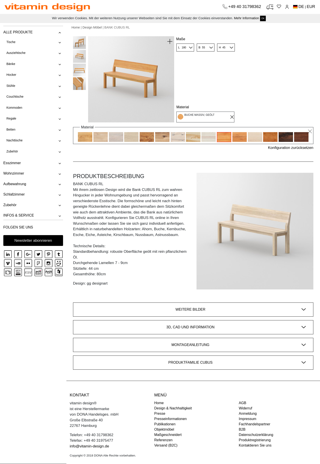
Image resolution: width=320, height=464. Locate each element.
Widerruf (245, 408)
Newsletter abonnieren (33, 240)
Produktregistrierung (255, 440)
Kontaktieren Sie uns (255, 445)
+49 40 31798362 (245, 6)
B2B (242, 429)
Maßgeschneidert (168, 435)
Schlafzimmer (14, 194)
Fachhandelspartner (254, 424)
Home (75, 27)
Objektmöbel (164, 429)
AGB (242, 403)
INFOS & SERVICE (18, 215)
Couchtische (14, 96)
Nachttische (14, 140)
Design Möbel (92, 27)
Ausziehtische (15, 53)
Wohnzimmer (13, 173)
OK (262, 18)
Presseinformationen (170, 419)
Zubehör (12, 151)
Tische (10, 42)
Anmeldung (248, 413)
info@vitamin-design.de (89, 446)
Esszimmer (12, 163)
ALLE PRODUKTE (18, 32)
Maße (180, 39)
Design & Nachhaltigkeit (173, 408)
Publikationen (164, 424)
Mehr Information (246, 18)
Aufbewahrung (14, 184)
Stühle (10, 85)
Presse (159, 413)
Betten (10, 129)
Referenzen (163, 440)
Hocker (11, 74)
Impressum (247, 419)
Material (182, 107)
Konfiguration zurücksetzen (290, 148)
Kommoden (14, 107)
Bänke (10, 64)
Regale (11, 118)
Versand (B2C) (165, 445)
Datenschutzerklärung (256, 435)
